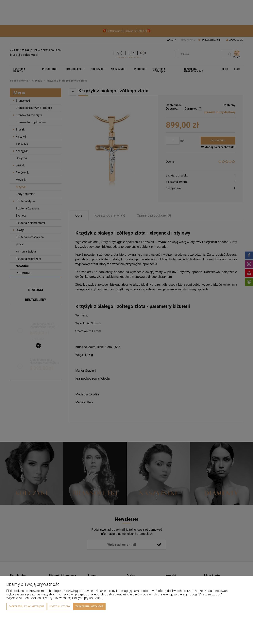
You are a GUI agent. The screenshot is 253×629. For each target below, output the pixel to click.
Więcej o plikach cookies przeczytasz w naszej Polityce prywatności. (54, 598)
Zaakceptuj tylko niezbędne (26, 606)
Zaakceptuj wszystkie (89, 606)
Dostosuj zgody (59, 606)
